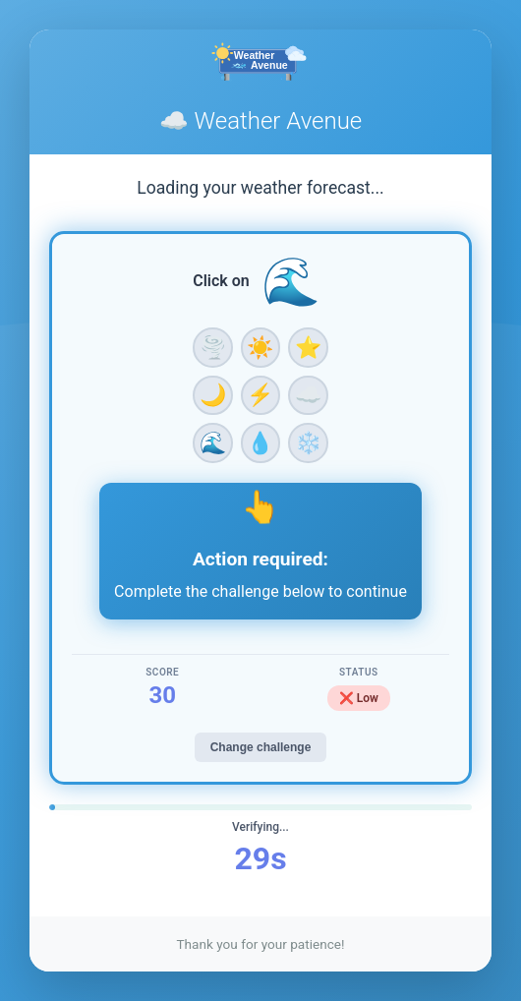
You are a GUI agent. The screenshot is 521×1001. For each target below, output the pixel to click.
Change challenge (261, 747)
